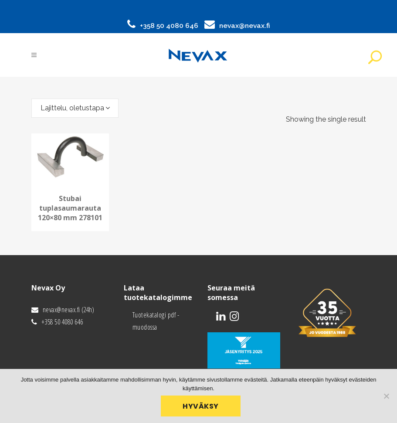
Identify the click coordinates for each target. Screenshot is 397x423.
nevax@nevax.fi (244, 25)
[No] (386, 396)
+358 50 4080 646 (169, 25)
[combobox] (75, 108)
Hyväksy (201, 406)
